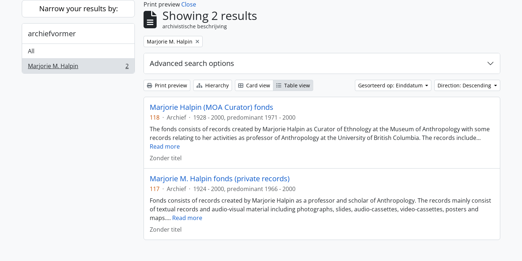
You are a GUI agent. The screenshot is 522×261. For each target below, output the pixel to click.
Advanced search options (192, 63)
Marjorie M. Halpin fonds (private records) (220, 178)
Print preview (167, 85)
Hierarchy (212, 85)
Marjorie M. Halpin (78, 67)
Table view (293, 85)
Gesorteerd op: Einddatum (391, 85)
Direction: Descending (465, 85)
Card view (254, 85)
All (31, 51)
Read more (165, 146)
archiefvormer (52, 33)
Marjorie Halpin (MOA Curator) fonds (211, 107)
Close (188, 4)
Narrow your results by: (78, 8)
